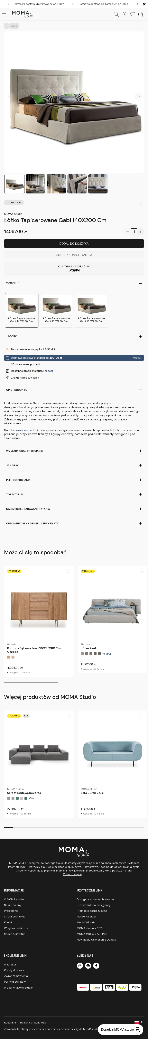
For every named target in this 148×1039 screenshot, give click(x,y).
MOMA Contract (14, 933)
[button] (138, 96)
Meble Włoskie (86, 922)
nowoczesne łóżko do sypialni (35, 430)
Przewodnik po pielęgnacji (94, 905)
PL (142, 1022)
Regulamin (10, 1022)
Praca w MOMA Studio (18, 987)
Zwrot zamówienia (16, 976)
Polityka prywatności (33, 1022)
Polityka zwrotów (15, 981)
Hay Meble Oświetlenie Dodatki (97, 939)
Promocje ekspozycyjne (92, 910)
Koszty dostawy (14, 970)
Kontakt (8, 922)
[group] (39, 621)
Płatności (10, 964)
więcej (137, 357)
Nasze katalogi (86, 916)
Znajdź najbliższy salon (25, 377)
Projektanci (11, 910)
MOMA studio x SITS (90, 928)
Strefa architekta (15, 916)
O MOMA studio (14, 899)
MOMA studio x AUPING (92, 933)
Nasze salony (12, 905)
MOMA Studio (13, 214)
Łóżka (13, 26)
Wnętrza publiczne (16, 928)
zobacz (49, 370)
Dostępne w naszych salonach (97, 899)
